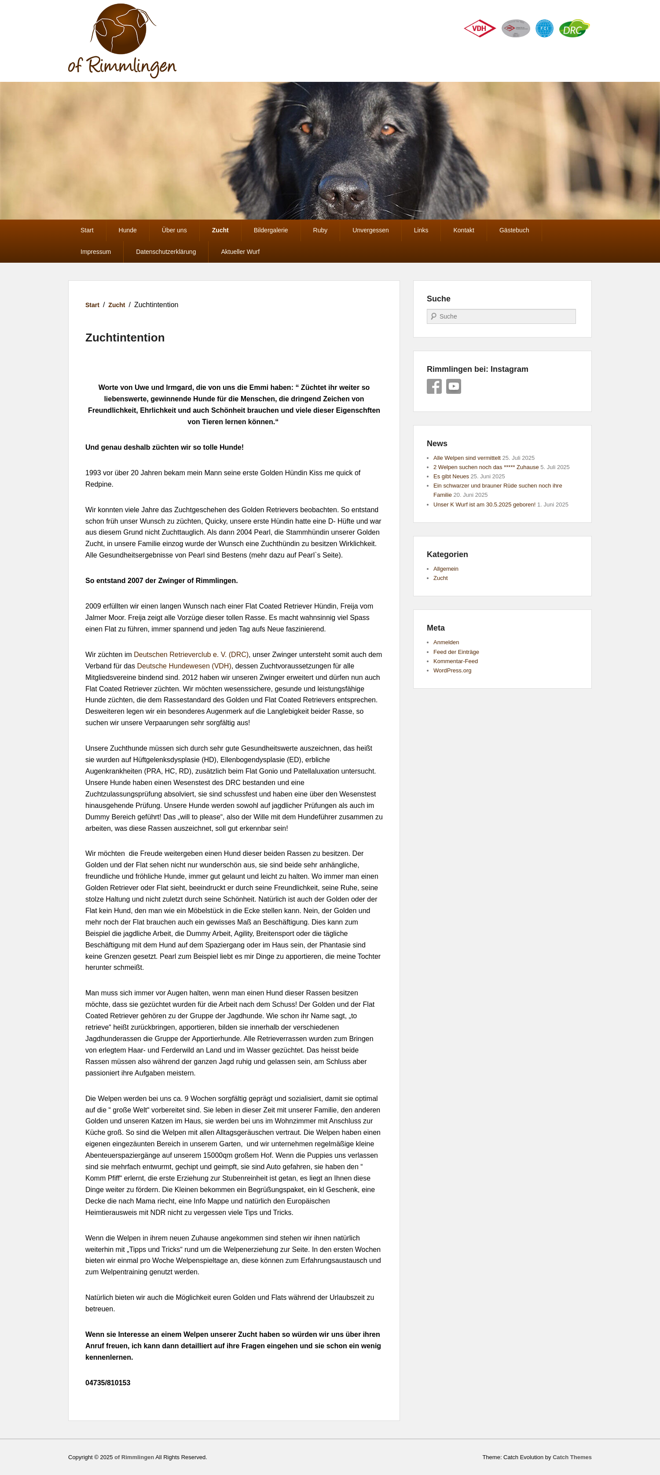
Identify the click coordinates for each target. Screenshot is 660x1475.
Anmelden (446, 642)
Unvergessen (370, 230)
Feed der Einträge (456, 652)
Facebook (434, 386)
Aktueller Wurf (240, 251)
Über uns (174, 230)
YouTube (453, 386)
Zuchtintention (125, 337)
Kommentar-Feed (455, 661)
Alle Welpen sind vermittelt (467, 458)
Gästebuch (514, 230)
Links (421, 230)
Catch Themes (572, 1457)
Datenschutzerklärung (166, 251)
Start (87, 230)
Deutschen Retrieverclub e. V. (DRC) (191, 654)
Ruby (320, 230)
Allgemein (445, 568)
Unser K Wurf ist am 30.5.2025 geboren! (484, 504)
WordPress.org (452, 670)
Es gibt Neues (451, 476)
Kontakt (463, 230)
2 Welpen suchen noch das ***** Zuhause (486, 467)
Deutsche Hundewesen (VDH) (184, 666)
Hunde (128, 230)
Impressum (96, 251)
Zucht (220, 230)
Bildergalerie (271, 230)
